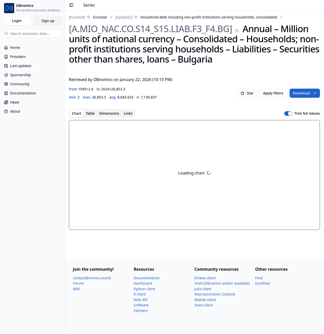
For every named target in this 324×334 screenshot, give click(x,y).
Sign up (48, 20)
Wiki (76, 288)
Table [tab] (90, 113)
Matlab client (205, 299)
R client (140, 294)
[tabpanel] (194, 175)
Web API (141, 299)
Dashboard (143, 283)
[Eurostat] (77, 17)
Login (17, 20)
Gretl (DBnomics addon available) (222, 283)
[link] (88, 17)
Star (246, 93)
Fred (258, 278)
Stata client (203, 305)
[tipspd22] (124, 17)
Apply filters (273, 93)
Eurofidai (262, 283)
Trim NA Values (307, 113)
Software (141, 305)
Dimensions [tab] (109, 113)
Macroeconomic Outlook (214, 294)
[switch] (288, 113)
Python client (144, 288)
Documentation (146, 278)
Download (305, 93)
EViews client (205, 278)
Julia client (202, 288)
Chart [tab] (76, 113)
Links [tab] (128, 113)
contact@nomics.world (92, 278)
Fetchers (141, 310)
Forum (78, 283)
